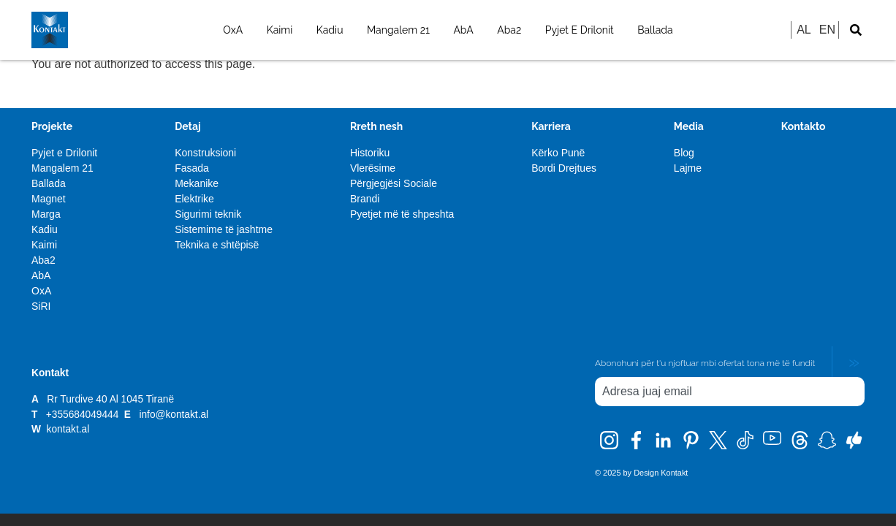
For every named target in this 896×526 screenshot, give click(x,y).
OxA (233, 30)
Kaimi (280, 30)
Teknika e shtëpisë (217, 245)
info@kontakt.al (173, 414)
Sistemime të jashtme (224, 229)
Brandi (364, 199)
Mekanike (197, 183)
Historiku (370, 153)
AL (804, 29)
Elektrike (194, 199)
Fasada (192, 168)
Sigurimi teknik (208, 214)
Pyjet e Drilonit (64, 153)
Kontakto (803, 126)
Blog (684, 153)
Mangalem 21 (398, 30)
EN (827, 29)
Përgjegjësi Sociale (393, 183)
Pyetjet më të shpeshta (402, 214)
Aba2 (509, 30)
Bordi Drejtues (563, 168)
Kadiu (329, 30)
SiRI (40, 306)
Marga (46, 214)
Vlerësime (372, 168)
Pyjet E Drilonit (579, 30)
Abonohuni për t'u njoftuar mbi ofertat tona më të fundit (705, 363)
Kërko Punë (558, 153)
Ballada (655, 30)
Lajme (688, 168)
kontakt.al (68, 429)
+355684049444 (83, 414)
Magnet (48, 199)
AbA (463, 30)
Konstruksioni (205, 153)
